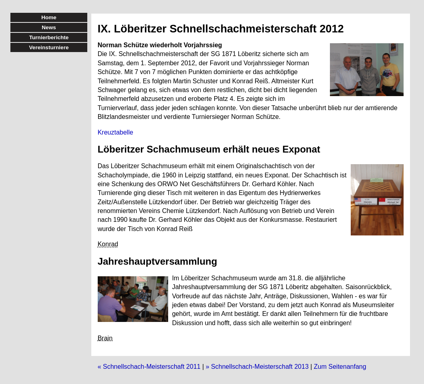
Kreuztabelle (115, 132)
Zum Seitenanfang (340, 366)
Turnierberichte (49, 37)
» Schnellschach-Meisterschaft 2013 (257, 366)
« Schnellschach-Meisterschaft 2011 (149, 366)
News (49, 27)
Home (48, 17)
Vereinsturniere (49, 47)
